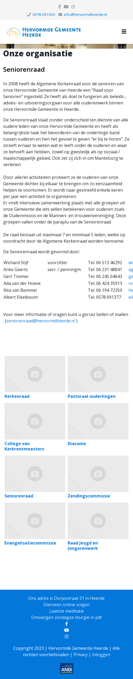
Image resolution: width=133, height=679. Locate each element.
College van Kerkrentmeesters (24, 446)
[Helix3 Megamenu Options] (124, 31)
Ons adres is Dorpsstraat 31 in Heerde (66, 598)
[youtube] (66, 7)
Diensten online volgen (67, 605)
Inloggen (101, 654)
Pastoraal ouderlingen (91, 396)
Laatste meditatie (66, 611)
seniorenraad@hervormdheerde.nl (40, 321)
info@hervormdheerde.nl (85, 14)
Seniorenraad (24, 69)
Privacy (81, 654)
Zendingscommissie (89, 496)
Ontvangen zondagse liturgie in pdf (66, 617)
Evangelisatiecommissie (30, 543)
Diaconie (77, 443)
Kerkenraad (17, 396)
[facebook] (59, 7)
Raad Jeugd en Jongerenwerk (83, 545)
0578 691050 (44, 14)
